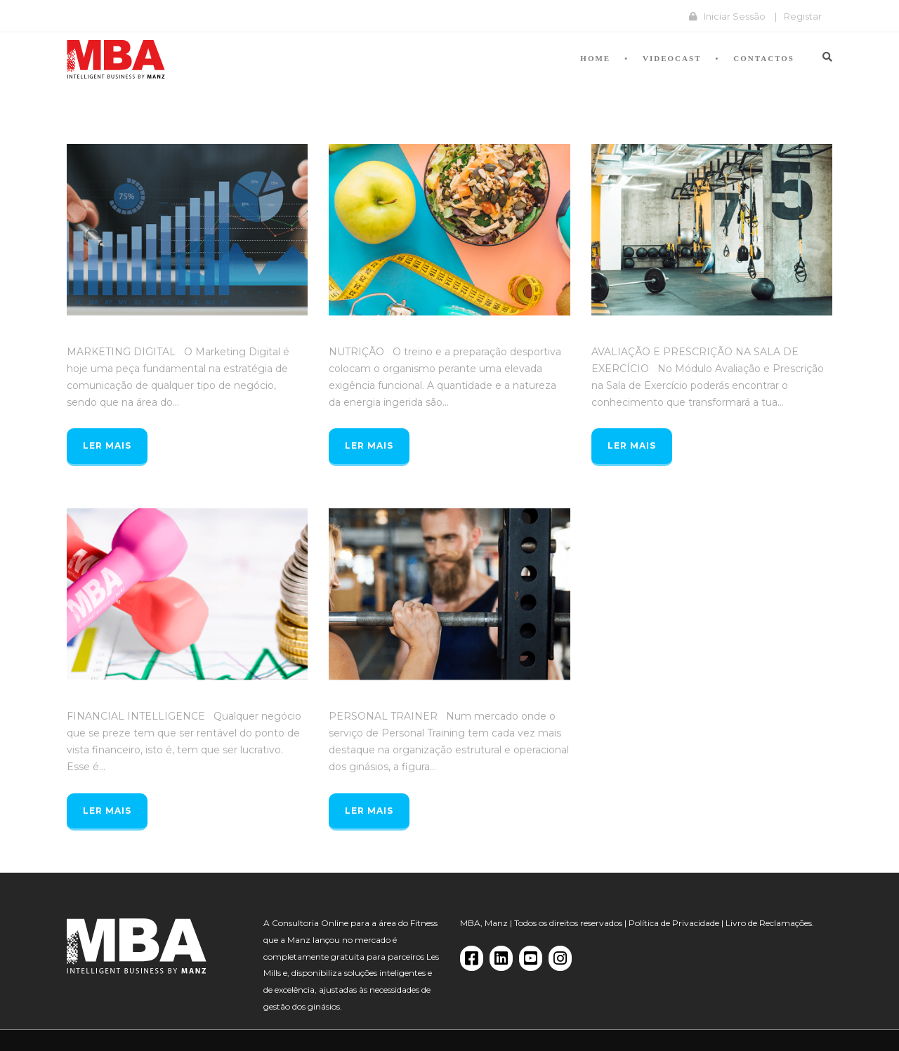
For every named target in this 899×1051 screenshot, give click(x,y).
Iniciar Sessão (735, 16)
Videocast (672, 58)
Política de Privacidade (674, 923)
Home (595, 58)
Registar (803, 16)
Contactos (763, 58)
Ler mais (107, 445)
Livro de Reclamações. (770, 923)
